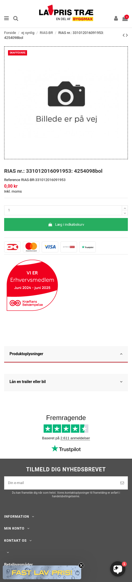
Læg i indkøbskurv (66, 224)
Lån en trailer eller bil (66, 382)
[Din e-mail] (60, 483)
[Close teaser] (81, 565)
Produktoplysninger (66, 354)
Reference (12, 180)
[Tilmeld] (122, 483)
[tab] (66, 354)
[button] (42, 572)
